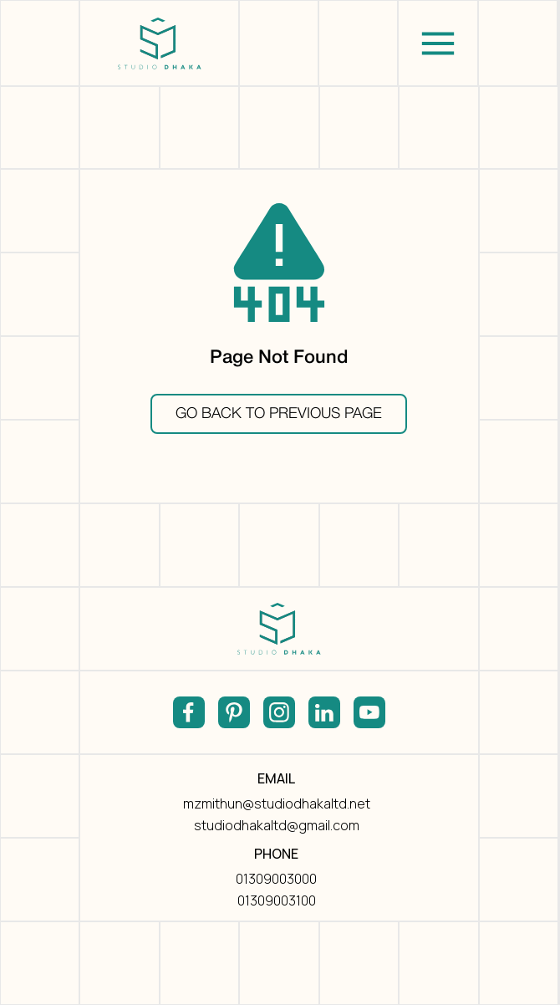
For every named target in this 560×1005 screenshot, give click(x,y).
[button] (437, 43)
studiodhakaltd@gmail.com (276, 825)
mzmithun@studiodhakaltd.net (276, 803)
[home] (159, 43)
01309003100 (276, 900)
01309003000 (276, 878)
